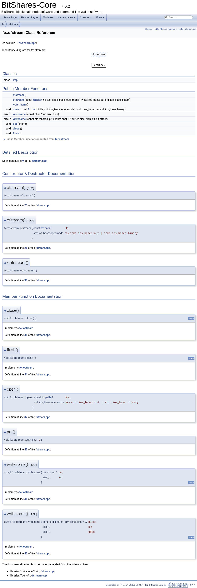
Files (100, 17)
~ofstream (19, 104)
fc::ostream (62, 139)
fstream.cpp (43, 205)
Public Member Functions (165, 29)
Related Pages (29, 17)
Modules (48, 17)
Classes (86, 17)
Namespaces (66, 17)
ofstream (13, 24)
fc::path (37, 99)
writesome (19, 114)
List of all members (187, 29)
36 (26, 499)
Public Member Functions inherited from (36, 139)
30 (26, 280)
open (16, 109)
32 (26, 417)
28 (26, 247)
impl (15, 80)
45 (26, 449)
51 (26, 374)
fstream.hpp (27, 43)
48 (26, 334)
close (16, 128)
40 (26, 553)
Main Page (10, 17)
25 (26, 205)
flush (16, 133)
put (15, 123)
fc (3, 24)
